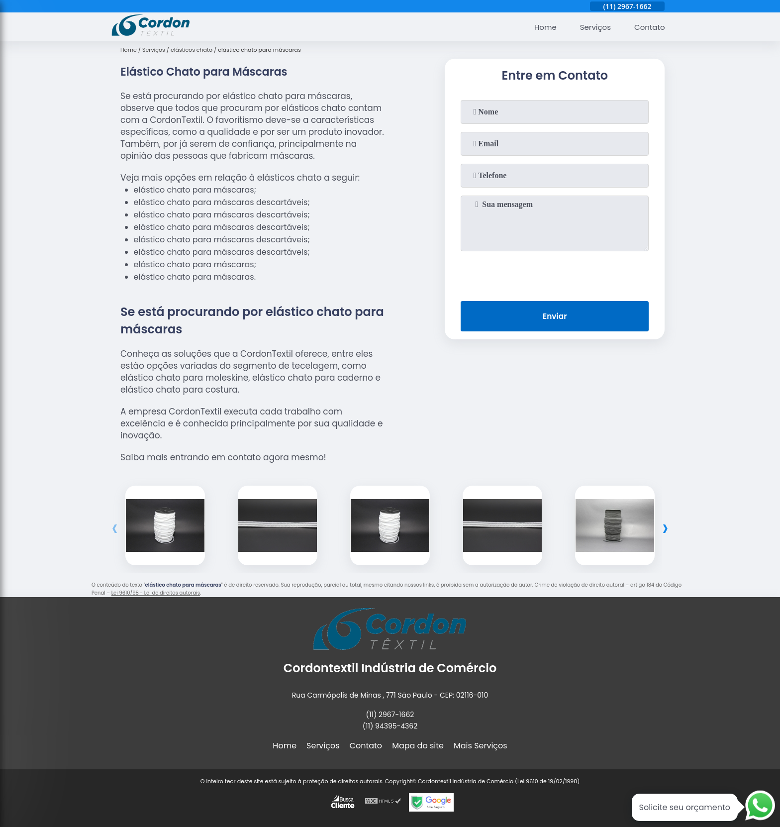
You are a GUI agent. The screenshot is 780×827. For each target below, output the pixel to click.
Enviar (554, 317)
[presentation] (554, 274)
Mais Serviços (480, 745)
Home (539, 27)
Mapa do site (418, 745)
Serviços (591, 27)
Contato (648, 27)
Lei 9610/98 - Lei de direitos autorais (155, 593)
